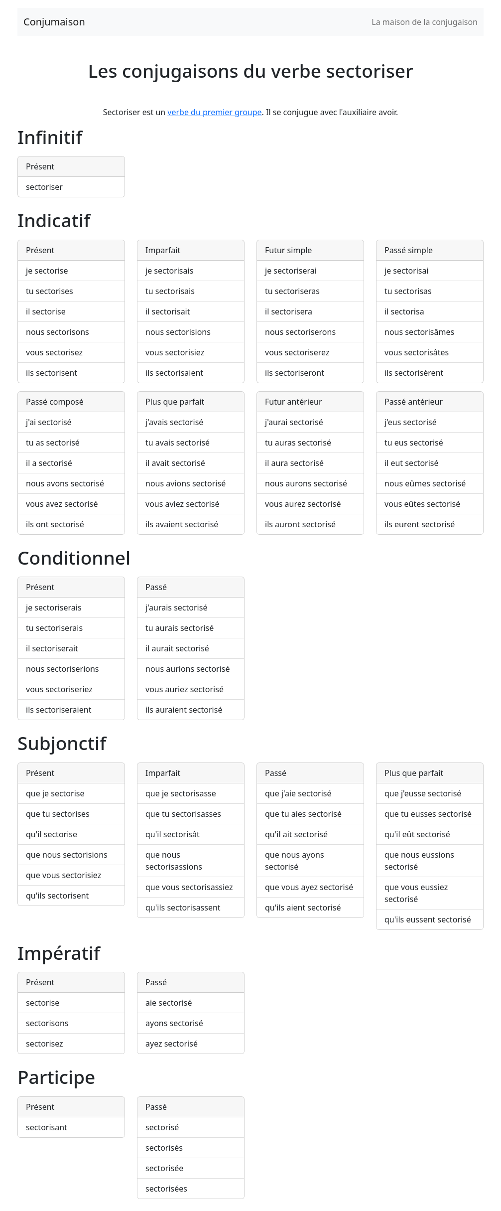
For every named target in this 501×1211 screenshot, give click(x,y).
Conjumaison (54, 21)
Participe (56, 1076)
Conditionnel (73, 557)
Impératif (58, 952)
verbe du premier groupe (214, 112)
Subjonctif (61, 743)
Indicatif (53, 220)
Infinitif (49, 137)
